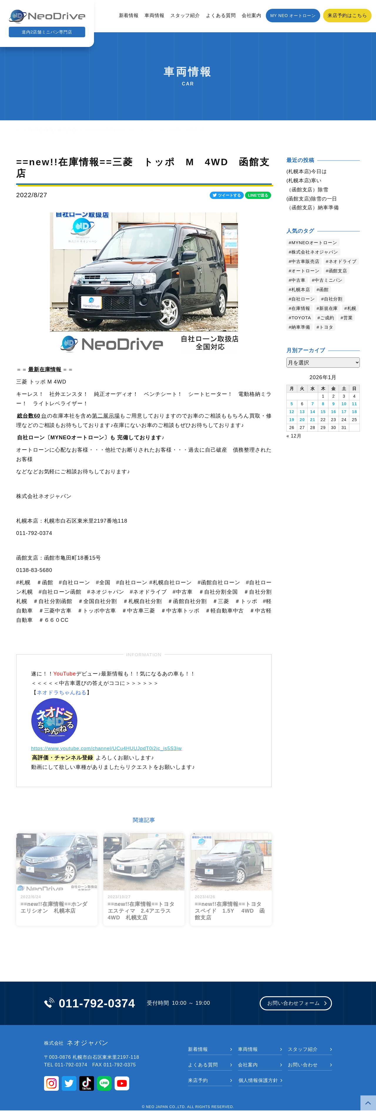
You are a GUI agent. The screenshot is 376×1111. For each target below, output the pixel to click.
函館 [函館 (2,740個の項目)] (326, 300)
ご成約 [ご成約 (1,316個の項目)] (348, 328)
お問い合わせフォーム (291, 1004)
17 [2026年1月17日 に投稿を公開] (343, 422)
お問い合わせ (303, 1065)
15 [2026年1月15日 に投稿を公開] (322, 422)
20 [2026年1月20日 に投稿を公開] (302, 430)
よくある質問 (221, 15)
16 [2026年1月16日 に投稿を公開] (333, 422)
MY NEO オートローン (293, 15)
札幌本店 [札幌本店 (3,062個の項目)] (302, 300)
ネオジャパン (76, 1043)
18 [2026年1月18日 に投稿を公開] (354, 422)
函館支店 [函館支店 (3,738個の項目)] (341, 281)
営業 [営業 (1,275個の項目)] (297, 338)
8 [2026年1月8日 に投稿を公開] (323, 415)
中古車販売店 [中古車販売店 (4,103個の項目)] (306, 263)
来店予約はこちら (347, 15)
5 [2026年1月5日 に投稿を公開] (292, 415)
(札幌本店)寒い (305, 181)
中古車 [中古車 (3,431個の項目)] (299, 291)
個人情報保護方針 (258, 1080)
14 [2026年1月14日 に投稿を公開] (312, 422)
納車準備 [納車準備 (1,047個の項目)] (321, 338)
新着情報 (129, 15)
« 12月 (294, 445)
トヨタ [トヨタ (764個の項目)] (347, 338)
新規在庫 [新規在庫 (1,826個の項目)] (331, 319)
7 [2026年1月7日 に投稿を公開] (312, 415)
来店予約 (198, 1080)
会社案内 (252, 15)
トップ (23, 130)
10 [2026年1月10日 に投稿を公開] (343, 415)
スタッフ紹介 (185, 15)
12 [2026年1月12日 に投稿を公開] (291, 422)
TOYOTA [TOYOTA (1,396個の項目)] (321, 328)
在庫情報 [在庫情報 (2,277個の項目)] (302, 319)
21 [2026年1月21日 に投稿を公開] (312, 430)
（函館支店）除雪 (308, 190)
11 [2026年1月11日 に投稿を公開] (354, 415)
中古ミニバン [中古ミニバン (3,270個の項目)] (330, 291)
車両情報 (154, 15)
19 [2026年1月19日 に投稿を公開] (291, 430)
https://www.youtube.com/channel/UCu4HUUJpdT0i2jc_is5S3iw (113, 748)
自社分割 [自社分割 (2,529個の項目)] (336, 310)
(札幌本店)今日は (307, 172)
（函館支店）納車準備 (314, 209)
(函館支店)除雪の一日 (313, 200)
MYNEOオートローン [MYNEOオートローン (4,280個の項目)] (316, 244)
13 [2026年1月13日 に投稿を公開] (302, 422)
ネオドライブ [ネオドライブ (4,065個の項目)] (306, 272)
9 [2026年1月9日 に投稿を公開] (333, 415)
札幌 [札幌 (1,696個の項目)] (297, 328)
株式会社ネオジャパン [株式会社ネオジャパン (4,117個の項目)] (316, 253)
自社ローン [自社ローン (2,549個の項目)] (304, 310)
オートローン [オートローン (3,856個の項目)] (306, 281)
